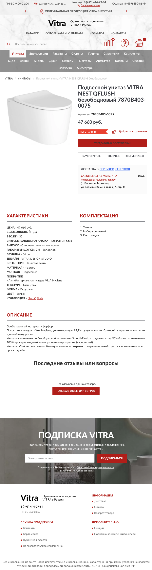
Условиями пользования (73, 471)
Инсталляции (38, 53)
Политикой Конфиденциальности (95, 467)
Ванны (24, 60)
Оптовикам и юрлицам (64, 33)
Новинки (96, 33)
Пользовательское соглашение (43, 546)
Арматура (103, 60)
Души (53, 60)
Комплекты (132, 53)
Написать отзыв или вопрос (76, 391)
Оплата (99, 507)
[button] (89, 5)
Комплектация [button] (134, 156)
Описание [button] (113, 156)
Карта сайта (30, 534)
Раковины (60, 53)
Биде (11, 60)
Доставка (100, 501)
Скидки (99, 528)
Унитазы (18, 53)
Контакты (118, 33)
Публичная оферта (35, 540)
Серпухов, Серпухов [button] (115, 169)
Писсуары (84, 60)
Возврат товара (104, 513)
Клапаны (121, 60)
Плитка (93, 53)
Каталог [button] (32, 33)
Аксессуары (85, 68)
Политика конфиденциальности (115, 534)
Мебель (67, 60)
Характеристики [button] (91, 156)
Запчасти (65, 68)
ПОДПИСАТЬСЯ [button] (112, 458)
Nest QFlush (35, 298)
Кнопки (39, 60)
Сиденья (77, 53)
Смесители (111, 53)
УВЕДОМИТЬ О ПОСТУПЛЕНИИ (112, 143)
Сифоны (138, 60)
